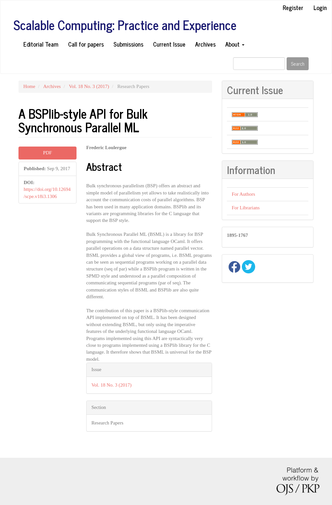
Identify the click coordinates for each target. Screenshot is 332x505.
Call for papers (86, 44)
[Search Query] (259, 63)
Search (297, 64)
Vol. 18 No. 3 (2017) (89, 86)
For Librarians (246, 207)
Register (293, 7)
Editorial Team (40, 44)
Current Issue (169, 44)
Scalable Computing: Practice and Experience (125, 25)
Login (320, 7)
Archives (205, 44)
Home (29, 86)
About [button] (234, 44)
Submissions (128, 44)
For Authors (243, 194)
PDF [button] (47, 152)
